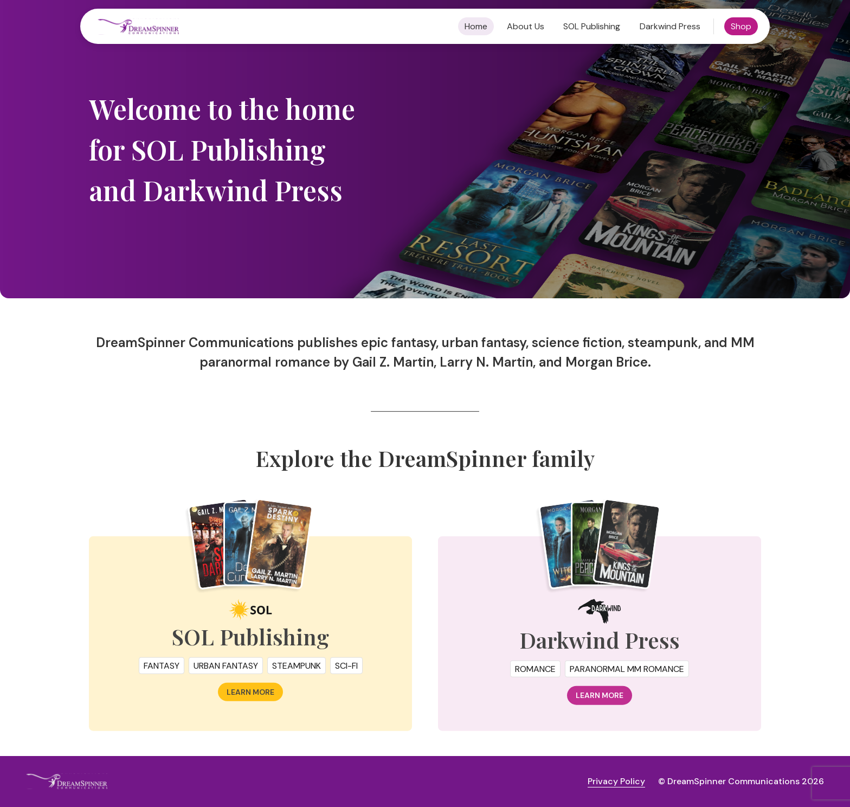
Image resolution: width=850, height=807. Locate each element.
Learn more (250, 696)
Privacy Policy (616, 781)
